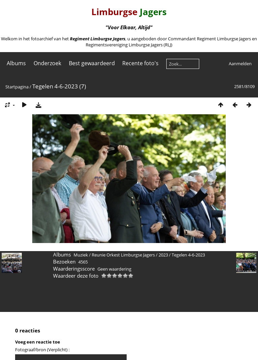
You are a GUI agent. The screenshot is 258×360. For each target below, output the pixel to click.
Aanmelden (240, 64)
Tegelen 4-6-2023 (188, 255)
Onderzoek (47, 63)
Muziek (81, 255)
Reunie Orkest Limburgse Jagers (123, 255)
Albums (16, 63)
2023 (163, 255)
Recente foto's (140, 63)
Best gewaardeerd (92, 63)
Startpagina (17, 87)
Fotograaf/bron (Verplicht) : (42, 350)
